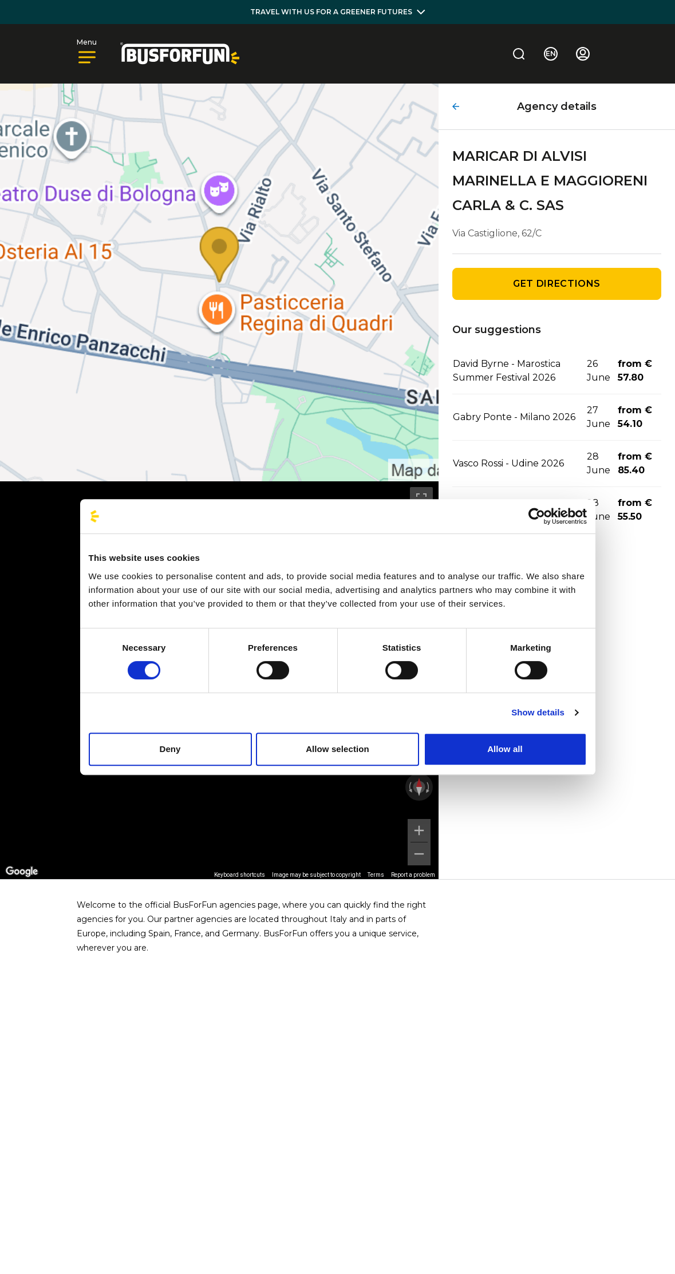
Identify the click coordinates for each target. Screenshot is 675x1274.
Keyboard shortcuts (239, 875)
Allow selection (337, 749)
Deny (169, 749)
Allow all (505, 749)
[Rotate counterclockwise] (409, 787)
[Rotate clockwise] (429, 787)
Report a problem (413, 875)
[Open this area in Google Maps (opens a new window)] (22, 871)
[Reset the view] (419, 787)
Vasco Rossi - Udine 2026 (508, 463)
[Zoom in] (419, 830)
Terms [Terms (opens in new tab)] (376, 875)
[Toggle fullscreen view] (421, 498)
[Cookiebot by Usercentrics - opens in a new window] (537, 516)
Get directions (557, 283)
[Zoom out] (419, 853)
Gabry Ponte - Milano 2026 (514, 417)
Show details (538, 712)
